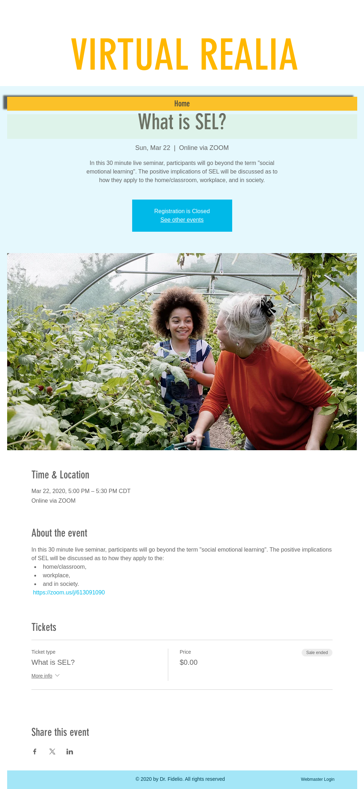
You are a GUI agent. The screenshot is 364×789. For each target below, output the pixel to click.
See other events (182, 220)
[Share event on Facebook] (34, 751)
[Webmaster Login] (318, 779)
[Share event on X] (52, 751)
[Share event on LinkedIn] (69, 751)
